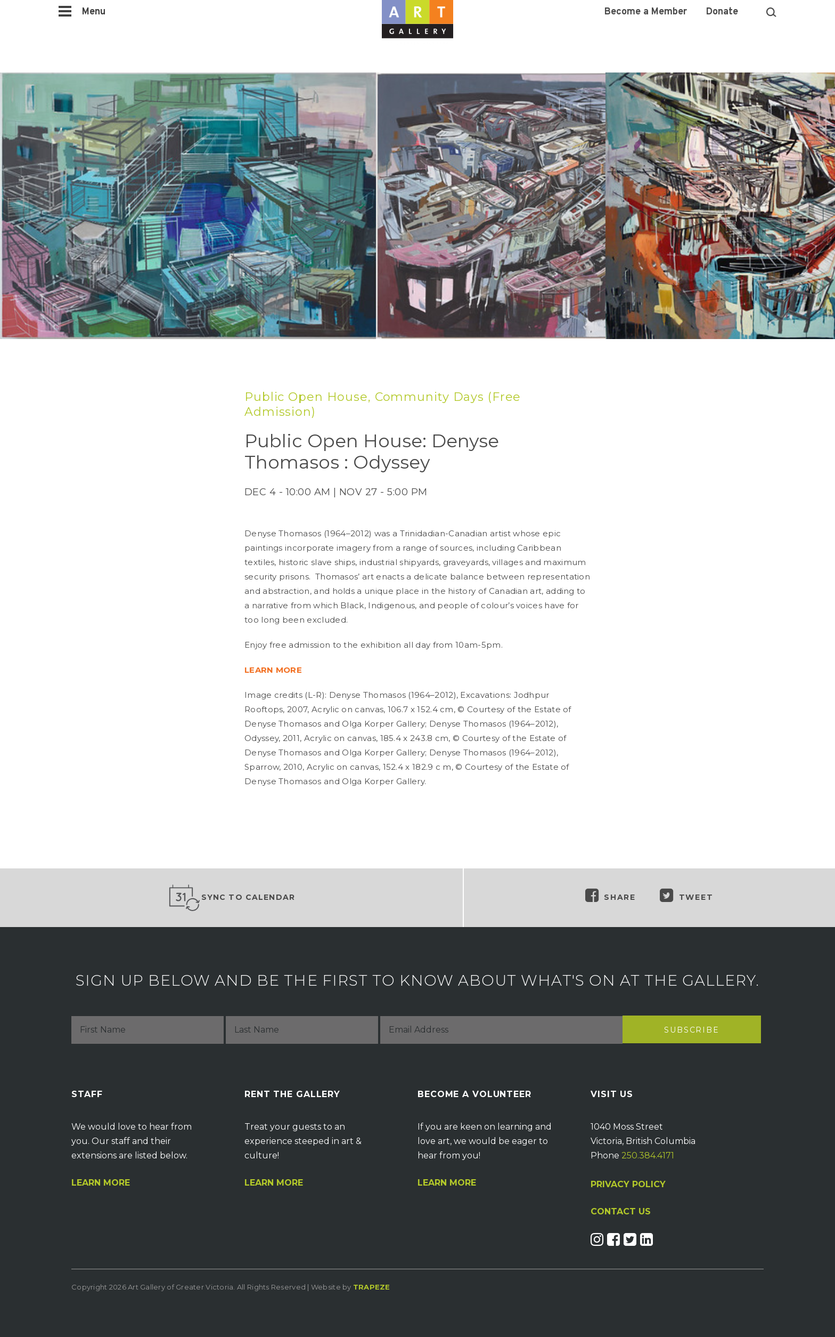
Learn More (100, 1183)
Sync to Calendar (232, 897)
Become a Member (645, 12)
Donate (722, 12)
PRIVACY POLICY (628, 1184)
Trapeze (371, 1287)
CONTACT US (621, 1211)
